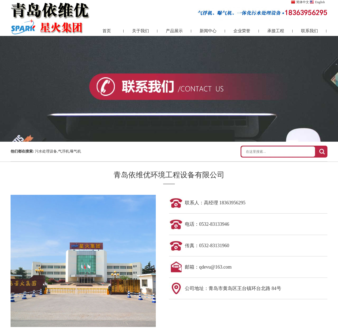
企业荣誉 (241, 31)
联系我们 (309, 31)
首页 (106, 31)
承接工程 (275, 31)
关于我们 (140, 31)
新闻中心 (208, 31)
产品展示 (174, 31)
